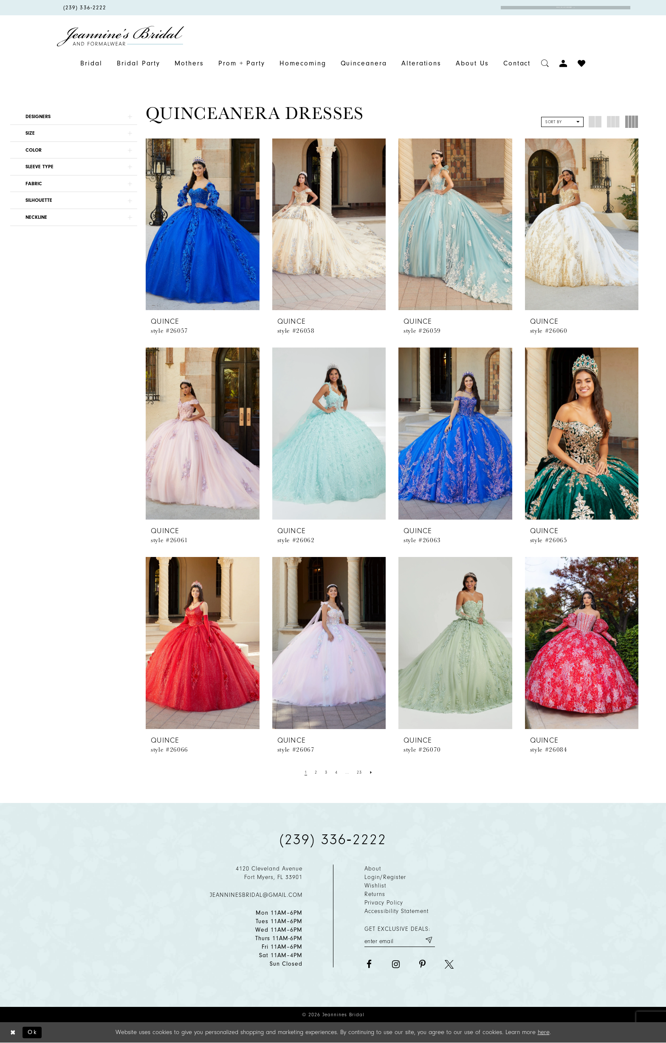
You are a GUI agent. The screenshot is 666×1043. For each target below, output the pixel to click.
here (544, 1032)
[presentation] (203, 225)
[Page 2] (316, 772)
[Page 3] (326, 772)
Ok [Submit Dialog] (32, 1032)
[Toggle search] (545, 63)
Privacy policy (383, 902)
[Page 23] (359, 772)
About (372, 868)
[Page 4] (336, 772)
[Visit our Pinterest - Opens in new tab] (422, 964)
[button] (73, 116)
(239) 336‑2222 (333, 839)
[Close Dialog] (13, 1032)
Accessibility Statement (396, 911)
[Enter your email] (399, 940)
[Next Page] (371, 772)
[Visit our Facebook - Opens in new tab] (368, 964)
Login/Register (385, 877)
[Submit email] (428, 940)
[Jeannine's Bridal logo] (120, 36)
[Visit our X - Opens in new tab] (449, 964)
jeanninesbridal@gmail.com (256, 895)
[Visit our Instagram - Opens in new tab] (395, 964)
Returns (374, 894)
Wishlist (375, 885)
